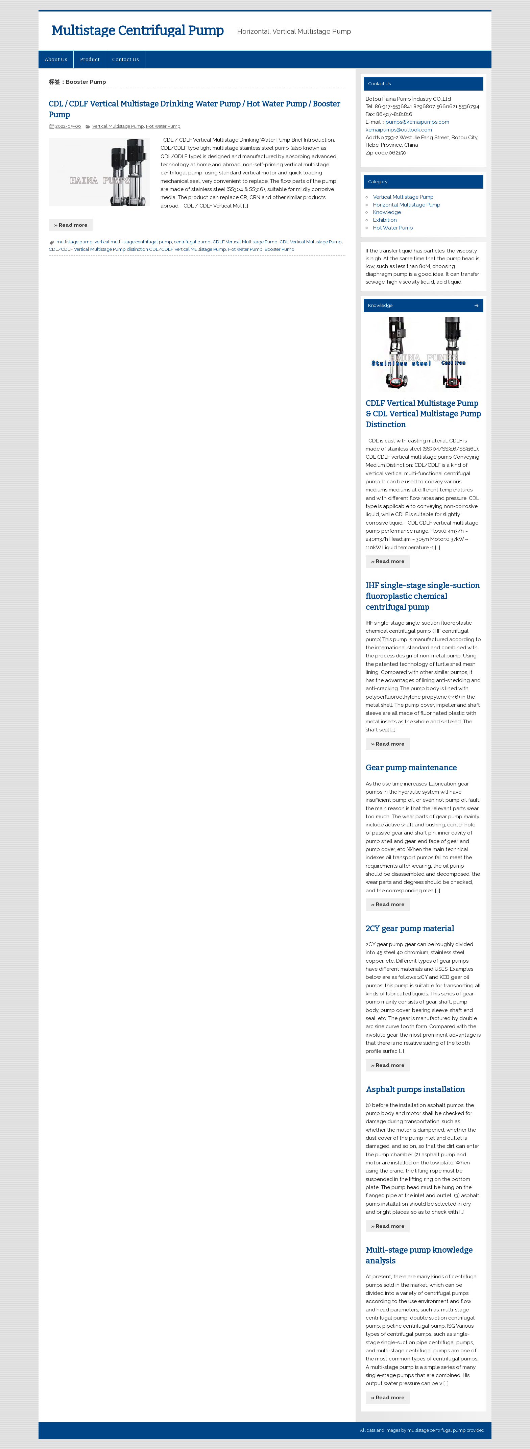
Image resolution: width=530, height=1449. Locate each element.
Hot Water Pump (163, 126)
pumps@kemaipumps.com (417, 122)
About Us (56, 59)
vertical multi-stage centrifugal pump (133, 241)
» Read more (71, 225)
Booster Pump (279, 249)
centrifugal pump (192, 241)
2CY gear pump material (410, 928)
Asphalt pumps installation (415, 1089)
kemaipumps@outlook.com (399, 130)
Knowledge (387, 212)
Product (90, 59)
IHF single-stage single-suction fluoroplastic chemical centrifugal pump (423, 596)
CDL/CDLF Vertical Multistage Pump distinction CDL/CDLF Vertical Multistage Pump (137, 249)
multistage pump (74, 241)
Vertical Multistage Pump (118, 126)
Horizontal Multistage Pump (406, 205)
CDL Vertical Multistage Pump (311, 241)
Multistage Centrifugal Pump (137, 31)
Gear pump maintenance (411, 767)
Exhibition (385, 220)
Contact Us (125, 59)
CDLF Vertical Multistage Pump (245, 241)
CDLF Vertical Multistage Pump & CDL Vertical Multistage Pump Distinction (423, 414)
